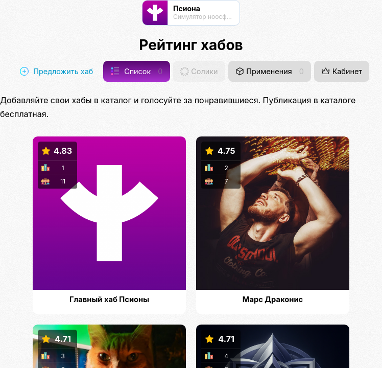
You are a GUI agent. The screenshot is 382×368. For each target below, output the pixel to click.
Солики (199, 71)
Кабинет (341, 71)
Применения (269, 71)
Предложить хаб (56, 71)
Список (137, 71)
